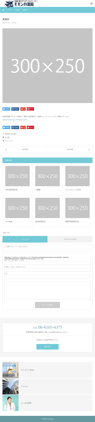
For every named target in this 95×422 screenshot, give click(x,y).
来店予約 (47, 347)
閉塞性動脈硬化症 (72, 222)
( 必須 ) (14, 260)
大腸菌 (37, 190)
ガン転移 (8, 222)
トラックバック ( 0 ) (70, 239)
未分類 (14, 23)
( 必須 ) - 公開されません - (15, 267)
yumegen (13, 134)
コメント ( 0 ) (25, 239)
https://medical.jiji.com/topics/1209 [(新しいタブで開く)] (14, 120)
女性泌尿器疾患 (11, 190)
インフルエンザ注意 (73, 190)
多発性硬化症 (40, 222)
